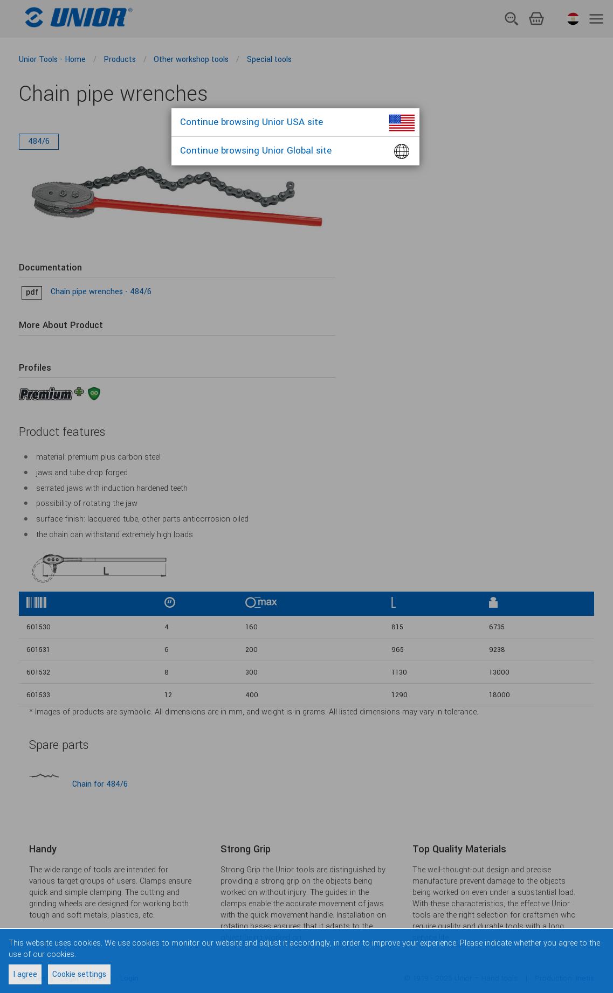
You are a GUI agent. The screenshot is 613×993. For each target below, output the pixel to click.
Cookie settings (79, 974)
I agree (25, 974)
